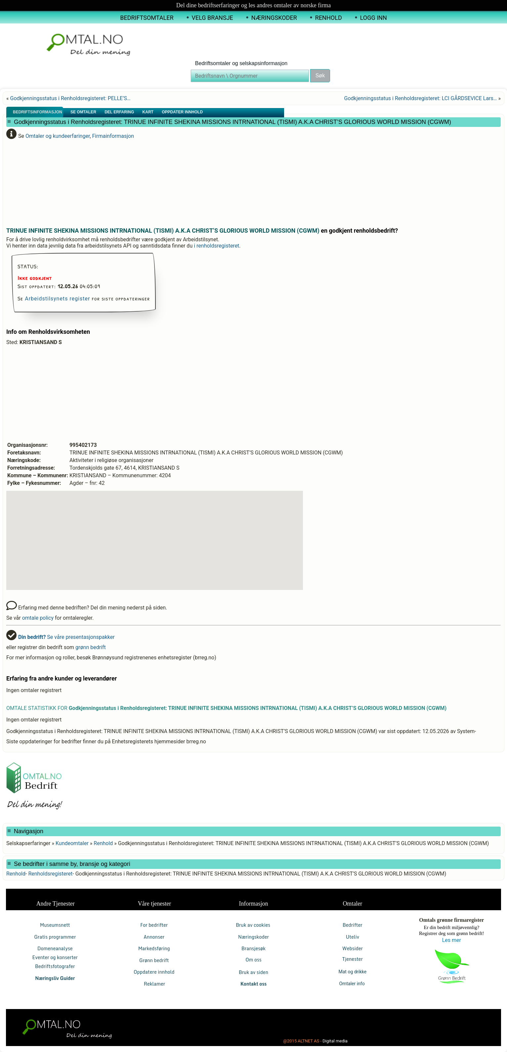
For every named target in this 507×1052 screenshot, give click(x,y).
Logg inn (373, 17)
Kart (149, 112)
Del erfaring (120, 112)
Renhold (328, 17)
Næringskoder (274, 17)
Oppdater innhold (183, 112)
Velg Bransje (212, 17)
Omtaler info (352, 983)
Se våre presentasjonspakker (66, 637)
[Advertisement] (166, 180)
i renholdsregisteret (216, 246)
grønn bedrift (90, 647)
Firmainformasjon (113, 136)
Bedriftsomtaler (146, 17)
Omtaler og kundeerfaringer (57, 136)
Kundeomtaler (72, 843)
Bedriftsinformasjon (38, 112)
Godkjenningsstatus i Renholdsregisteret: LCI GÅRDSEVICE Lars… (420, 98)
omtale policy (38, 618)
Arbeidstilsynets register (57, 298)
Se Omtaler (83, 112)
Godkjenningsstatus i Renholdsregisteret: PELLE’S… (70, 98)
